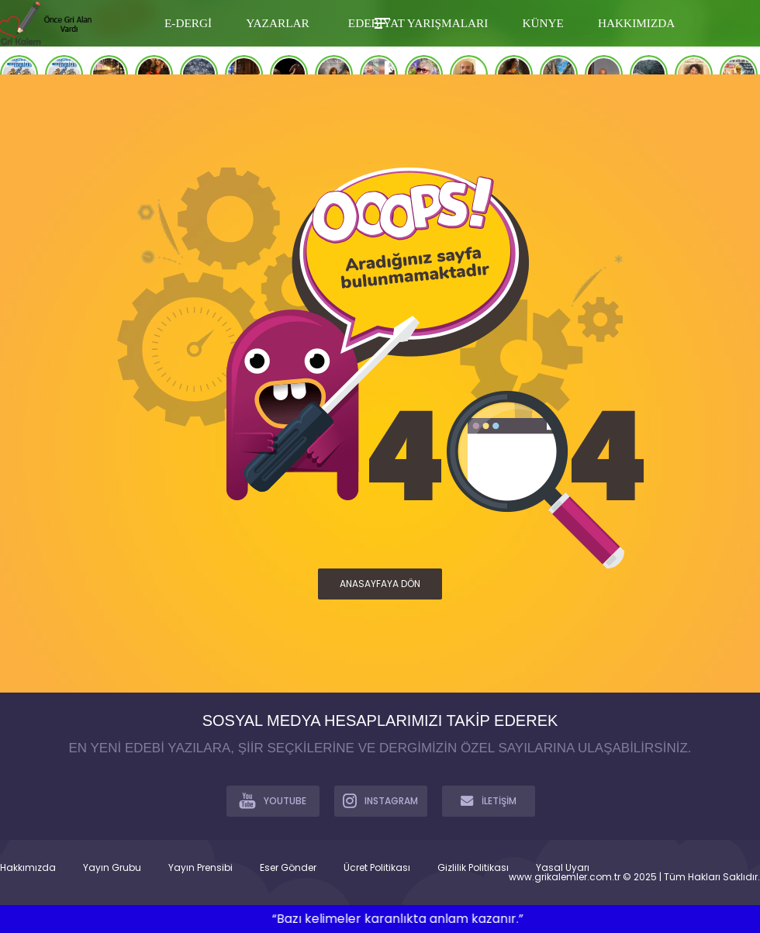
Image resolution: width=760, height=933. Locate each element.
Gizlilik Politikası (473, 868)
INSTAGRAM (380, 800)
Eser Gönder (288, 868)
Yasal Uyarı (562, 868)
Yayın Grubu (112, 868)
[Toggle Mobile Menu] (380, 22)
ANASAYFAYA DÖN (380, 583)
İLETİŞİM (488, 800)
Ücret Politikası (377, 868)
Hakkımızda (28, 868)
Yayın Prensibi (200, 868)
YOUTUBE (272, 800)
